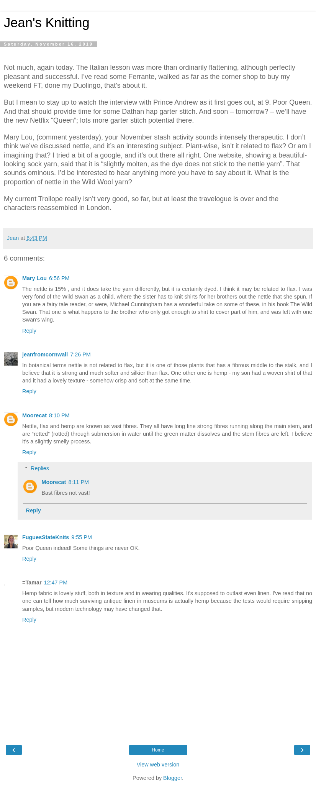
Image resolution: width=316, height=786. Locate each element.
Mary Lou (34, 278)
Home (158, 750)
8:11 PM (78, 482)
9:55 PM (81, 537)
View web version (158, 764)
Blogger (172, 778)
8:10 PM (59, 415)
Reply (29, 331)
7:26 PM (80, 354)
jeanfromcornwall (45, 354)
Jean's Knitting (47, 22)
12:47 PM (56, 582)
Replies (40, 468)
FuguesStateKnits (45, 537)
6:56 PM (59, 278)
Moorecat (34, 415)
